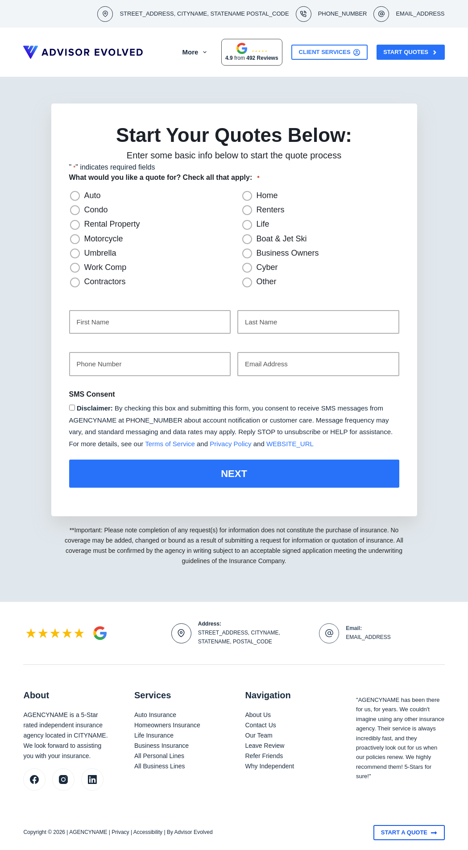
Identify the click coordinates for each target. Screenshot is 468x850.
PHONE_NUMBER (342, 13)
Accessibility (147, 831)
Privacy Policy (230, 444)
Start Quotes (410, 52)
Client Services (329, 52)
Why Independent (269, 764)
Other (267, 281)
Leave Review (265, 744)
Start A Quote (409, 831)
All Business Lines (159, 764)
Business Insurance (161, 744)
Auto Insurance (155, 713)
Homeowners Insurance (167, 723)
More (210, 52)
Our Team (259, 734)
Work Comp (105, 267)
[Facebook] (34, 778)
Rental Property (112, 224)
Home (267, 195)
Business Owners (288, 253)
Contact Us (260, 723)
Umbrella (100, 253)
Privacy (120, 831)
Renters (271, 209)
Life (263, 224)
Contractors (105, 281)
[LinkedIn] (92, 778)
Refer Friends (264, 754)
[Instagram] (63, 778)
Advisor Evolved (193, 831)
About (173, 52)
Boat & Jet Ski (282, 238)
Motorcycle (103, 238)
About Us (258, 713)
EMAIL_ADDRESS (420, 13)
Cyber (267, 267)
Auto (92, 195)
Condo (96, 209)
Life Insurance (154, 734)
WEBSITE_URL (290, 444)
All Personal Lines (159, 754)
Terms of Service (170, 444)
